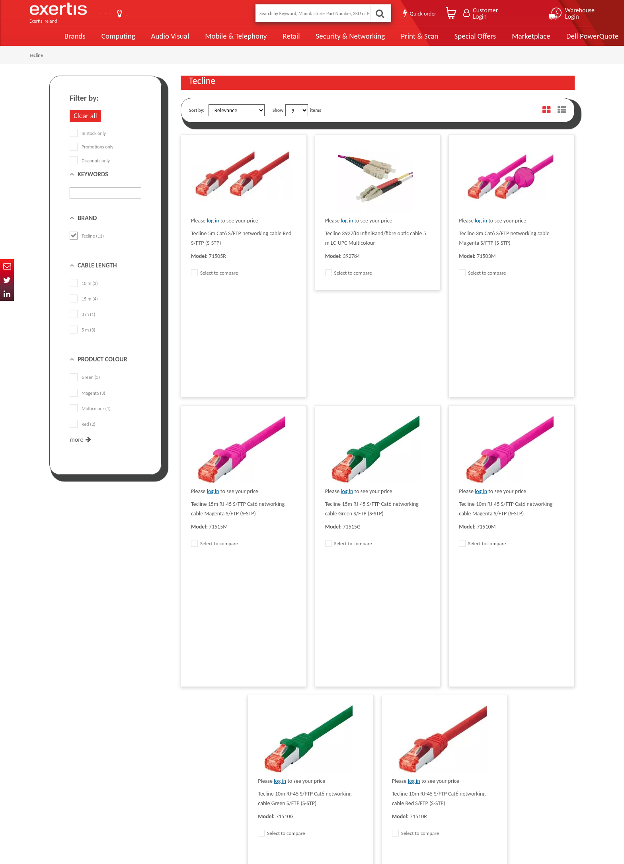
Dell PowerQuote (561, 40)
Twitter (7, 280)
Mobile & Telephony (208, 40)
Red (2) (83, 433)
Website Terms (273, 754)
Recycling (190, 790)
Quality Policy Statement (204, 742)
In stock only (88, 142)
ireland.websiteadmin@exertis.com (113, 785)
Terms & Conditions (199, 754)
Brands (47, 40)
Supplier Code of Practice (283, 742)
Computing (91, 40)
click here (105, 778)
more (77, 448)
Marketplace (500, 40)
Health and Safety (276, 790)
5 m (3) (82, 339)
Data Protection (196, 730)
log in (213, 229)
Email (7, 266)
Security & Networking (321, 40)
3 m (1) (82, 323)
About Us (165, 13)
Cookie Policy (193, 778)
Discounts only (90, 169)
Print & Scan (389, 40)
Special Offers (444, 40)
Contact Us (125, 13)
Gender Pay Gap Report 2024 (209, 802)
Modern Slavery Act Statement (289, 730)
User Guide (205, 14)
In (7, 294)
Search (377, 13)
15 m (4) (84, 308)
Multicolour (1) (90, 418)
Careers (266, 766)
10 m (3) (84, 292)
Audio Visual (143, 40)
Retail (262, 40)
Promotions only (91, 156)
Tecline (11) (87, 245)
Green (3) (85, 386)
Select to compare (214, 282)
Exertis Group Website (202, 766)
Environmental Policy (279, 778)
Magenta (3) (87, 402)
